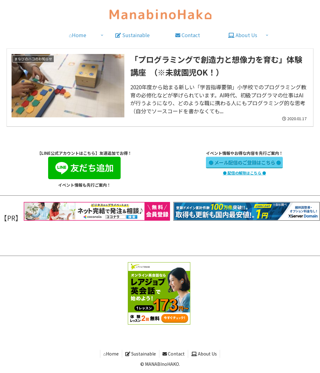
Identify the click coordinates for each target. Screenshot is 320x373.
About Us (204, 354)
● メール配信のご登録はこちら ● (244, 162)
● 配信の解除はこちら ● (244, 172)
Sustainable (140, 354)
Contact (173, 354)
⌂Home (110, 354)
